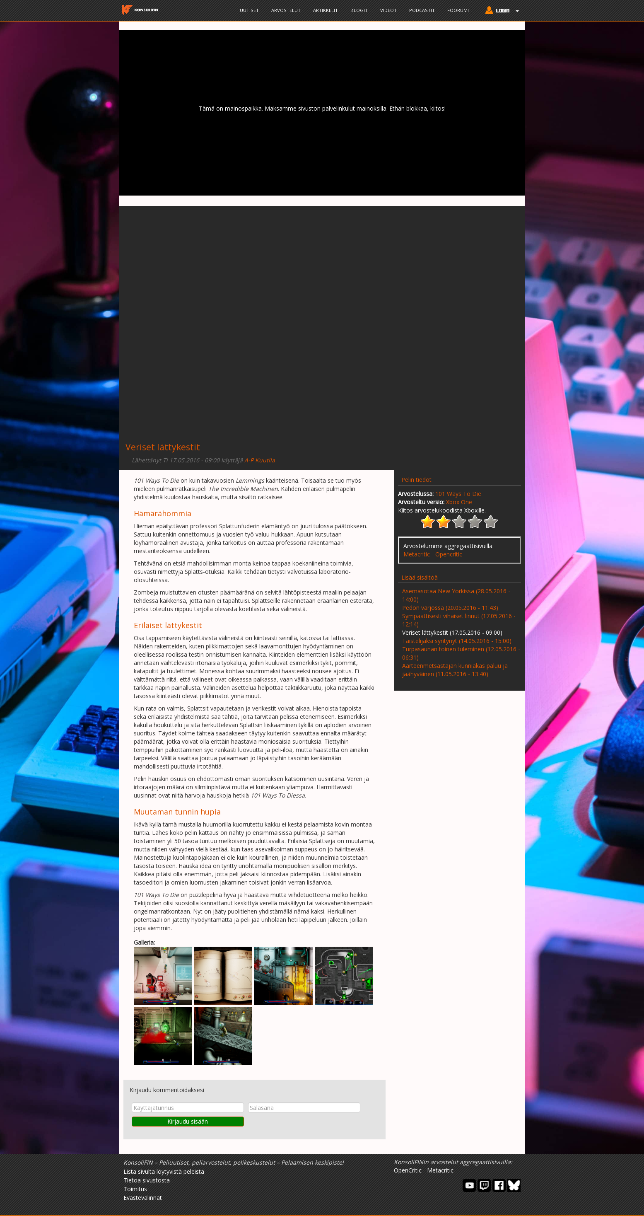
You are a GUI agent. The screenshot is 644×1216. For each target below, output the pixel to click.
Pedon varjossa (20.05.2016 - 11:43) (450, 608)
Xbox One (459, 502)
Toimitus (135, 1189)
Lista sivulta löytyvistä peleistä (163, 1171)
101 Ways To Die (458, 494)
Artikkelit (325, 10)
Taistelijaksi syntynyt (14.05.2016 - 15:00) (456, 641)
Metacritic (416, 554)
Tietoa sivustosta (146, 1180)
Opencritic (448, 554)
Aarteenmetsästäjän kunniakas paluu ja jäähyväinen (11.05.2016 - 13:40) (455, 670)
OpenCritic (408, 1170)
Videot (388, 10)
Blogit (359, 10)
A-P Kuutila (259, 460)
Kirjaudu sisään (187, 1121)
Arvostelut (286, 10)
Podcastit (422, 10)
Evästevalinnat (142, 1197)
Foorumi (458, 10)
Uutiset (249, 10)
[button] (500, 11)
